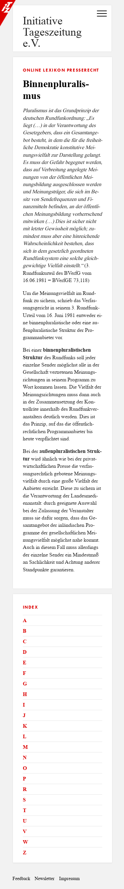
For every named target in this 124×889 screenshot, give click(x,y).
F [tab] (24, 673)
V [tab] (25, 831)
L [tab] (24, 736)
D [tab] (25, 652)
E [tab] (24, 662)
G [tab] (25, 683)
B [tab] (24, 630)
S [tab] (24, 799)
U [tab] (25, 820)
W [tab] (25, 842)
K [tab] (25, 725)
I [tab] (24, 704)
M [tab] (25, 747)
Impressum (69, 878)
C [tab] (25, 641)
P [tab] (24, 778)
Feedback (21, 878)
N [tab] (25, 757)
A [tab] (25, 620)
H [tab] (25, 694)
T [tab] (24, 810)
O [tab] (25, 768)
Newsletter (45, 878)
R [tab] (25, 789)
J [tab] (24, 715)
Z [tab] (24, 852)
